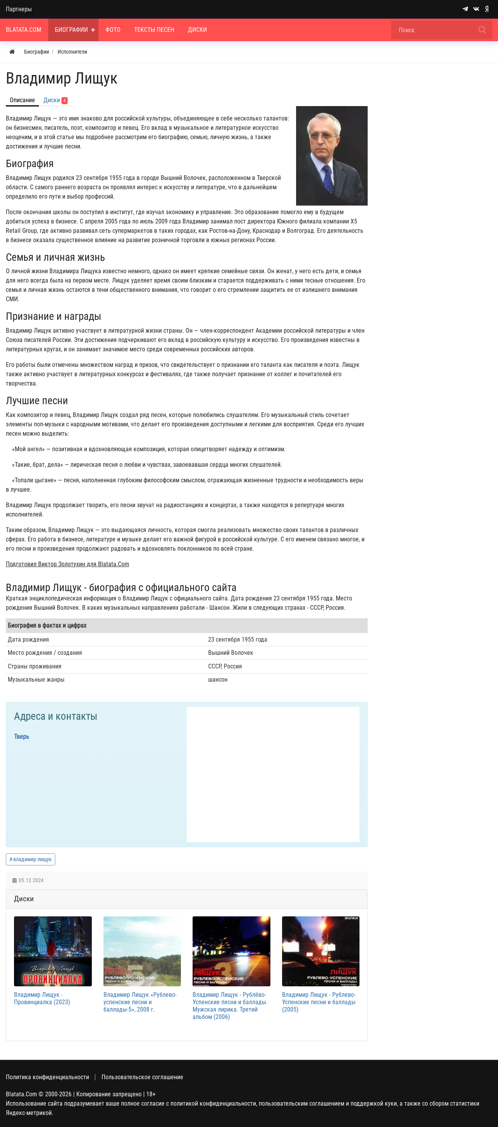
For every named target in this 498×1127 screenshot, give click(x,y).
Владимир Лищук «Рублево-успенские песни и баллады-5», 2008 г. (140, 1002)
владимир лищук (32, 859)
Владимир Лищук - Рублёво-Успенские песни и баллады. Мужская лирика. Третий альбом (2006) (230, 1006)
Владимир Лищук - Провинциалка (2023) (42, 998)
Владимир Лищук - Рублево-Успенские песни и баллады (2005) (319, 1002)
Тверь (21, 736)
